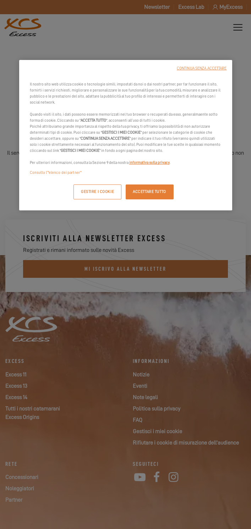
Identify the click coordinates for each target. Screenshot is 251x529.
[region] (125, 135)
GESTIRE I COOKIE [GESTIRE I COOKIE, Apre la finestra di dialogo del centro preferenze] (97, 191)
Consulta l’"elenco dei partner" (56, 172)
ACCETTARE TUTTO (149, 191)
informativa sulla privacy (149, 163)
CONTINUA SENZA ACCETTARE (202, 68)
